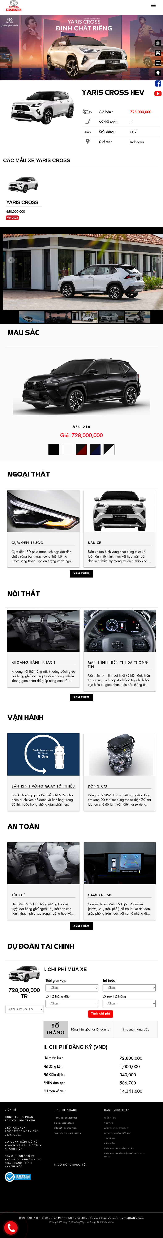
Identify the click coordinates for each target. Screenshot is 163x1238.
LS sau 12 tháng (114, 996)
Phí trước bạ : (53, 1058)
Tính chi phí (100, 1013)
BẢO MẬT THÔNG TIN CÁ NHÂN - (71, 1218)
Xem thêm (81, 573)
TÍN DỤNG (109, 1138)
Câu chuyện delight (116, 1128)
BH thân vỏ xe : (54, 1091)
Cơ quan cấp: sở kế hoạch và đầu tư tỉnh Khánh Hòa (23, 1145)
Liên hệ (11, 1109)
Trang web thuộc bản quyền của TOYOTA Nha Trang (117, 1218)
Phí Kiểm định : (54, 1074)
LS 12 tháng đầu (57, 996)
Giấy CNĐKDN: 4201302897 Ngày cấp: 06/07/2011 (22, 1131)
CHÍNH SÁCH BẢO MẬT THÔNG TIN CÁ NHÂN (124, 1155)
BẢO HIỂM (109, 1143)
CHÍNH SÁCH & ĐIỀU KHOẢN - (35, 1218)
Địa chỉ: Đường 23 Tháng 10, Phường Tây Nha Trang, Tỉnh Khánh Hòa (23, 1161)
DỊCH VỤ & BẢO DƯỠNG (117, 1133)
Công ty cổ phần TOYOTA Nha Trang (20, 1119)
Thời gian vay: (56, 980)
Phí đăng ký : (53, 1066)
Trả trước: (109, 980)
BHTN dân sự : (54, 1082)
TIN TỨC (108, 1123)
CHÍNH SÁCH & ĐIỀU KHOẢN (119, 1148)
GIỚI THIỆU (110, 1118)
